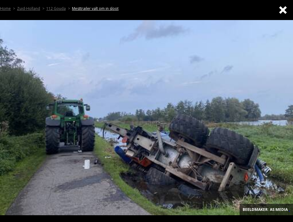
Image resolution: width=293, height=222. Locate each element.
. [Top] (289, 209)
